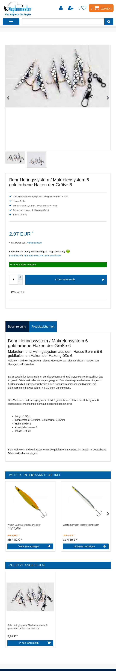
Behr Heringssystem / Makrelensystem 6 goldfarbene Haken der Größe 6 (27, 627)
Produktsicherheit (42, 326)
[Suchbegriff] (63, 21)
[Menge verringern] (20, 282)
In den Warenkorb (79, 279)
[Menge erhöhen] (20, 277)
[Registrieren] (71, 8)
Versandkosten (34, 243)
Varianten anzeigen (34, 546)
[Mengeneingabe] (13, 280)
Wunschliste (18, 292)
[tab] (17, 326)
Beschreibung (17, 326)
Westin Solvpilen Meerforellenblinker (81, 525)
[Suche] (108, 21)
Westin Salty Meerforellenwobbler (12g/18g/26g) (23, 527)
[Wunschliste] (82, 8)
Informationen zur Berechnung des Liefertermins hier (35, 255)
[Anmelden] (61, 8)
